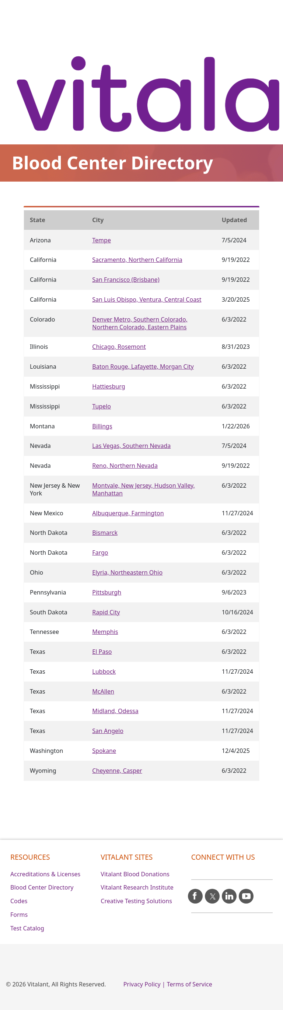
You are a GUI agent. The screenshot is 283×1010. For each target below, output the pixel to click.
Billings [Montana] (102, 426)
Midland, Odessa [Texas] (115, 711)
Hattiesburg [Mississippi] (108, 386)
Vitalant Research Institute (137, 887)
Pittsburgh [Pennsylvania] (106, 592)
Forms (19, 915)
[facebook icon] (195, 893)
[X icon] (212, 893)
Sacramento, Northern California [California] (137, 260)
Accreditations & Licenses (45, 874)
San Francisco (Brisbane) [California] (125, 280)
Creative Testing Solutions (136, 901)
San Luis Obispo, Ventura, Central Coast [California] (146, 299)
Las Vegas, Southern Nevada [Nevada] (131, 446)
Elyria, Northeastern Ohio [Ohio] (127, 572)
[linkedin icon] (229, 893)
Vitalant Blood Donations (135, 874)
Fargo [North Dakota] (100, 552)
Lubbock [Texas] (104, 671)
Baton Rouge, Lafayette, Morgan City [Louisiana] (142, 366)
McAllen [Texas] (103, 691)
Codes (18, 901)
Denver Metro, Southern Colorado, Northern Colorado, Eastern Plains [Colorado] (140, 323)
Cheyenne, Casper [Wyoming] (117, 771)
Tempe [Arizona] (101, 240)
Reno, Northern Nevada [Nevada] (125, 466)
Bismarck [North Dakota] (105, 533)
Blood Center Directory (42, 887)
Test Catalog (27, 928)
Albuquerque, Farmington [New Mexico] (128, 513)
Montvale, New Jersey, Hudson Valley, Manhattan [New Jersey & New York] (143, 489)
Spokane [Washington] (104, 751)
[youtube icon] (246, 893)
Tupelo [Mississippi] (101, 406)
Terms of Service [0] (189, 984)
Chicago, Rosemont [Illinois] (119, 347)
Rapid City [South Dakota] (106, 612)
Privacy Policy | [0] (144, 984)
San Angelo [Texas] (107, 731)
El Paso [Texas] (102, 652)
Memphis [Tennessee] (105, 632)
